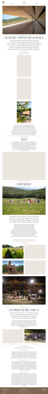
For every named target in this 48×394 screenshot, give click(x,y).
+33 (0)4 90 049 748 (5, 390)
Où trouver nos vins (36, 3)
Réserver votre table (11, 3)
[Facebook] (45, 390)
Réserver (20, 391)
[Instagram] (43, 390)
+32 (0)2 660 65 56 (4, 392)
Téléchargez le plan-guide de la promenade (24, 243)
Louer (22, 392)
